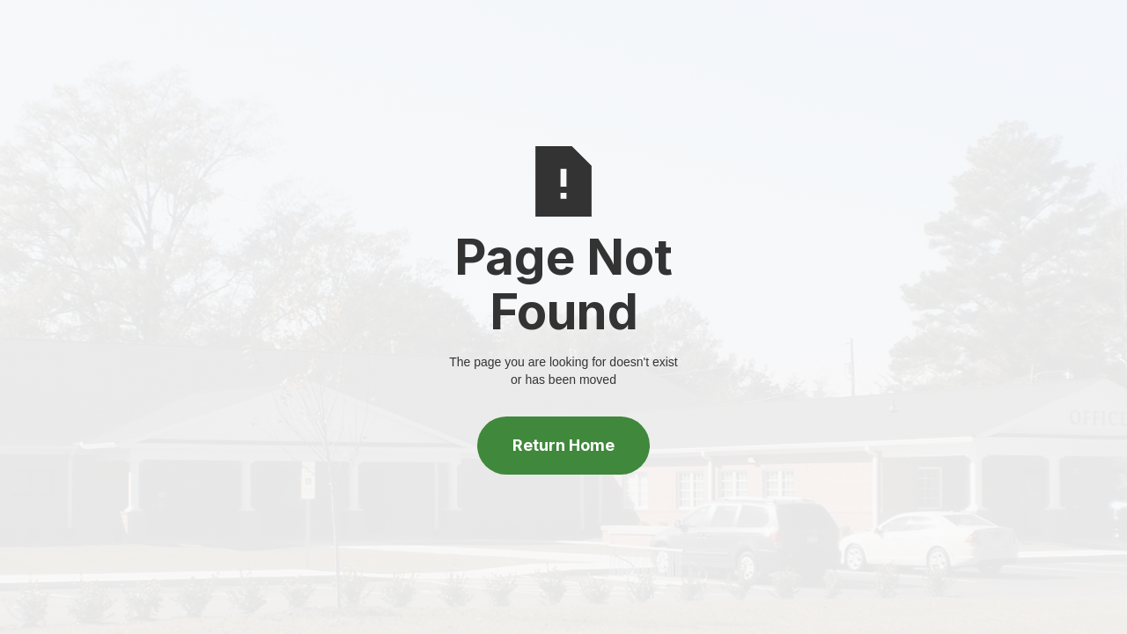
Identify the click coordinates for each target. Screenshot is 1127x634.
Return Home (563, 445)
